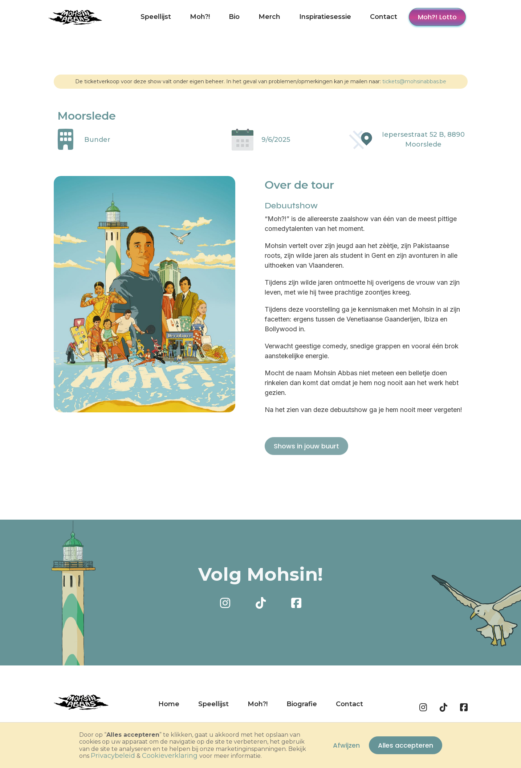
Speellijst (156, 17)
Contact (383, 17)
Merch (269, 17)
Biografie (301, 704)
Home (168, 704)
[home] (75, 17)
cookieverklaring (170, 756)
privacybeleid (113, 756)
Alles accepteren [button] (405, 745)
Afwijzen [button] (346, 745)
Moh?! (200, 17)
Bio (234, 17)
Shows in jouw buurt (306, 461)
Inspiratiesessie (325, 17)
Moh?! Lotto (437, 16)
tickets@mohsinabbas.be (414, 81)
